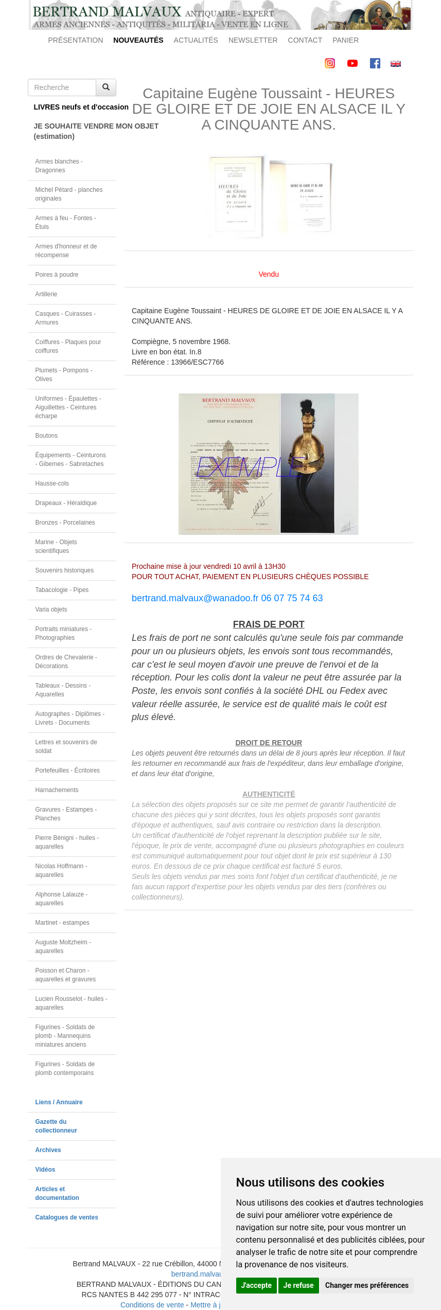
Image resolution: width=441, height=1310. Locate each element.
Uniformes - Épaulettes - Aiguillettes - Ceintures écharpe (68, 407)
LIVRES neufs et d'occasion (75, 107)
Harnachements (57, 790)
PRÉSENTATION (75, 40)
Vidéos (46, 1169)
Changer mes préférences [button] (367, 1285)
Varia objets (51, 609)
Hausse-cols (52, 483)
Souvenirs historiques (65, 570)
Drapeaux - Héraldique (66, 503)
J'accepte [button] (256, 1285)
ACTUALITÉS (196, 40)
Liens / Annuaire (59, 1102)
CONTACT (305, 40)
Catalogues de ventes (67, 1217)
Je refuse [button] (299, 1285)
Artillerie (47, 294)
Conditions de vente (152, 1305)
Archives (48, 1150)
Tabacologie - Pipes (62, 590)
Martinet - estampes (63, 922)
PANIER (345, 40)
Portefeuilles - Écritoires (68, 770)
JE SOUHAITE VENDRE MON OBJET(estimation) (75, 131)
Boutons (47, 435)
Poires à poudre (57, 274)
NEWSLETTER (253, 40)
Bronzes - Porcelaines (65, 522)
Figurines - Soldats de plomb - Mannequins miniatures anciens (65, 1036)
